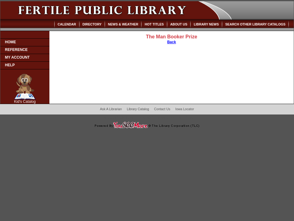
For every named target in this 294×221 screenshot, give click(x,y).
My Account (17, 57)
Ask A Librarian (111, 109)
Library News (206, 24)
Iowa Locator (184, 109)
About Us (179, 24)
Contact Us (162, 109)
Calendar (67, 24)
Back (171, 42)
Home (10, 42)
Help (10, 65)
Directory (92, 24)
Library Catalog (138, 109)
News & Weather (123, 24)
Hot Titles (154, 24)
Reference (16, 50)
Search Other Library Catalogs (255, 24)
